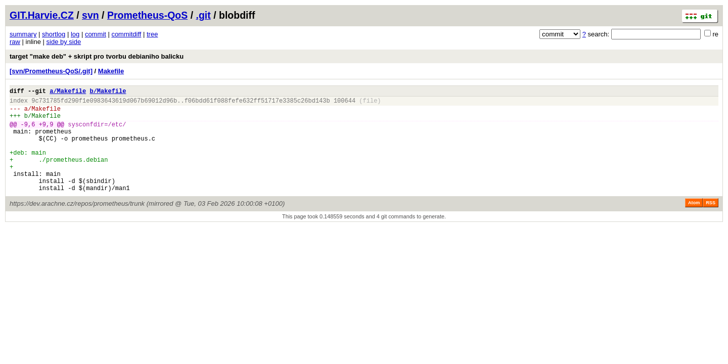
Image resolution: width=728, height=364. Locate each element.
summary (23, 34)
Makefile (111, 71)
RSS (710, 223)
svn (90, 15)
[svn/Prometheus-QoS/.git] (51, 71)
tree (152, 34)
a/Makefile (68, 92)
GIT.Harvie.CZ (42, 15)
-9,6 (28, 131)
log (75, 34)
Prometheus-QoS (147, 15)
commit (95, 34)
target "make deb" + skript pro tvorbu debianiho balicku (97, 56)
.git (203, 15)
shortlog (53, 34)
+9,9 (46, 131)
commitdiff (126, 34)
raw (15, 42)
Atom (694, 223)
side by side (64, 42)
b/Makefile (107, 92)
